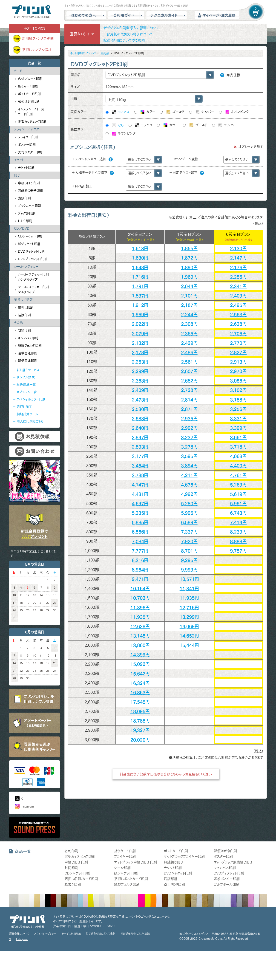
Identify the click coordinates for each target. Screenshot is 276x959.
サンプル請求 (26, 377)
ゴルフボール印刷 (226, 884)
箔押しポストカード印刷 (131, 878)
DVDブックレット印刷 (32, 259)
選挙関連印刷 (27, 353)
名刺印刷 (71, 851)
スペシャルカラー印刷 (31, 399)
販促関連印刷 (27, 360)
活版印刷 (24, 315)
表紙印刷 (24, 198)
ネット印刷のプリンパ (83, 53)
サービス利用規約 (71, 933)
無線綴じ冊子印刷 (30, 190)
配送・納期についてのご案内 (124, 40)
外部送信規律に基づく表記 (135, 933)
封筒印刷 (24, 330)
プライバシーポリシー (45, 933)
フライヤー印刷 (28, 137)
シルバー (204, 112)
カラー (147, 112)
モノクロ (120, 112)
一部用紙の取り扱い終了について (128, 34)
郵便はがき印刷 (29, 101)
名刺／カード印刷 (30, 78)
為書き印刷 (72, 884)
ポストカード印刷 (29, 94)
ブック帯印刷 (26, 213)
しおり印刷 (25, 221)
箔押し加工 (24, 406)
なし (117, 125)
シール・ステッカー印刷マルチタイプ (33, 289)
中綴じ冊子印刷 (29, 183)
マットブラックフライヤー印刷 (184, 856)
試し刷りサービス (28, 370)
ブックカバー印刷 (29, 205)
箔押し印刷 (25, 307)
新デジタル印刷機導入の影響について (131, 28)
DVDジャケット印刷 (31, 251)
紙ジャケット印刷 (29, 243)
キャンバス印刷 (28, 338)
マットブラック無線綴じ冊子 (233, 862)
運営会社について (19, 933)
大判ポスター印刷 (30, 152)
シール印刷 (122, 867)
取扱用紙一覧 (26, 384)
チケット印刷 (26, 167)
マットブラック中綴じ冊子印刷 (135, 862)
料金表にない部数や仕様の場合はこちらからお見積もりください (166, 774)
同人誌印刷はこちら (30, 421)
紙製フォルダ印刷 (30, 345)
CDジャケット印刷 (30, 236)
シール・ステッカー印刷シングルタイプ (33, 277)
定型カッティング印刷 (32, 121)
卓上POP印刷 (174, 884)
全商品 (104, 53)
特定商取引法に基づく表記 (100, 933)
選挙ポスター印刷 (227, 878)
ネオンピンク (237, 112)
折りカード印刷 (28, 86)
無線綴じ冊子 (174, 862)
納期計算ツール (27, 414)
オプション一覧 (27, 392)
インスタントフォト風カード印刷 (31, 111)
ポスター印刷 (27, 144)
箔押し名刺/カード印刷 (81, 878)
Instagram (27, 806)
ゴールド (175, 112)
